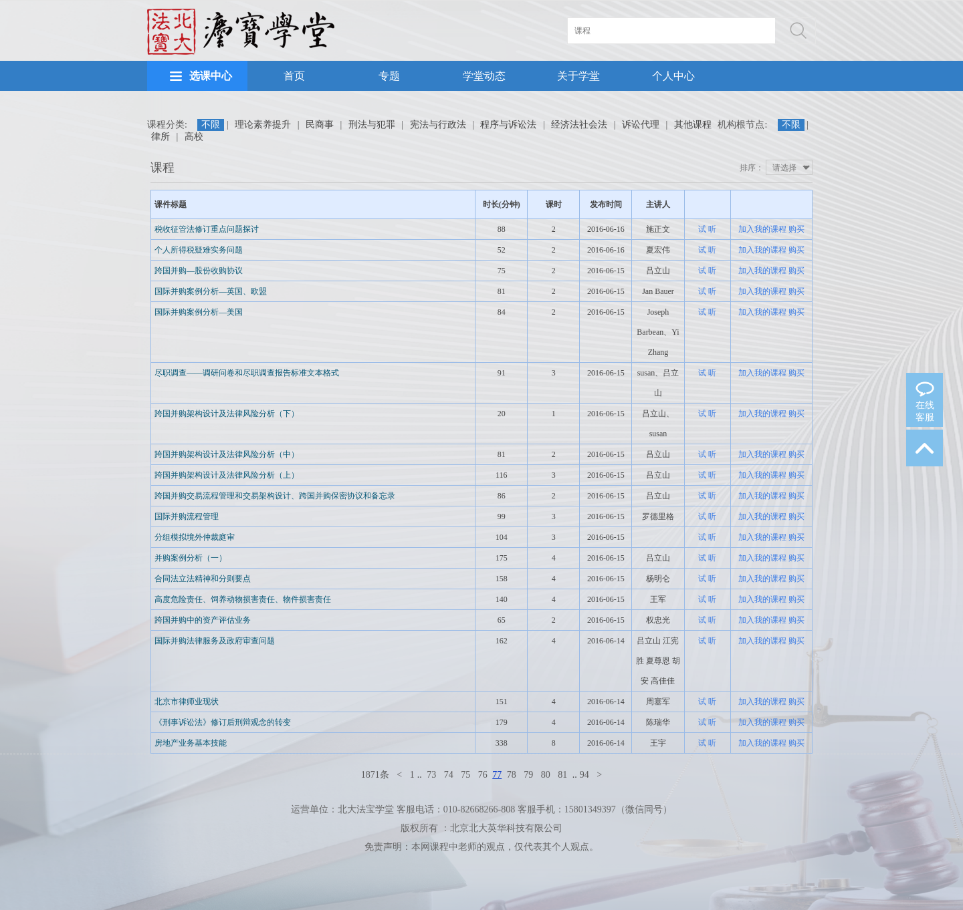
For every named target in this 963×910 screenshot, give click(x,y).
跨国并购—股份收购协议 (198, 270)
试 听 (707, 229)
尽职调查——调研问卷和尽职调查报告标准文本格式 (246, 372)
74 (448, 775)
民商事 (320, 125)
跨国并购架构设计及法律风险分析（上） (226, 475)
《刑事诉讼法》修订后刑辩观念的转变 (222, 722)
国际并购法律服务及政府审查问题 (214, 640)
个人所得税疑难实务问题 (198, 250)
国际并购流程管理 (186, 516)
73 (431, 775)
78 (511, 775)
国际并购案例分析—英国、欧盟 (210, 291)
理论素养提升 (263, 125)
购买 (796, 229)
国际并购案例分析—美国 (198, 312)
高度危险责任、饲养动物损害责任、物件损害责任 (242, 599)
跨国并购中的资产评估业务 (202, 620)
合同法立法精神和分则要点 (202, 578)
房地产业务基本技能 (190, 743)
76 (483, 775)
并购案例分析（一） (190, 558)
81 (562, 775)
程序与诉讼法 (508, 125)
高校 (194, 137)
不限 (210, 125)
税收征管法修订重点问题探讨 (206, 229)
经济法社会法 (579, 125)
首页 (294, 76)
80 (545, 775)
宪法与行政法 (438, 125)
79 (528, 775)
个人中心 (673, 76)
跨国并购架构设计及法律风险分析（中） (226, 454)
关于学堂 (578, 76)
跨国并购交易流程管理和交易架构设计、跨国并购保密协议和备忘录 (274, 495)
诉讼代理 (640, 125)
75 (465, 775)
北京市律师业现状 (186, 701)
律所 (160, 137)
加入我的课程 (762, 229)
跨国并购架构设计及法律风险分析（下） (226, 413)
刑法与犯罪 (371, 125)
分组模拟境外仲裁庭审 (194, 537)
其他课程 (693, 125)
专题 (389, 76)
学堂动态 (484, 76)
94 (584, 775)
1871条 (375, 775)
